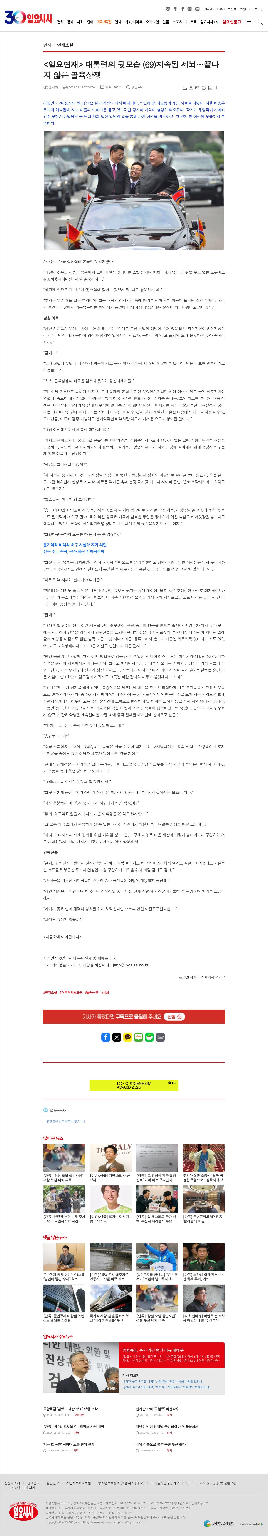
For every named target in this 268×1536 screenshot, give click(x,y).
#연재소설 (50, 992)
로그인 (259, 9)
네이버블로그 (189, 9)
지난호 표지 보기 (23, 1487)
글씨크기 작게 (223, 88)
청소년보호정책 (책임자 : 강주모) (121, 1483)
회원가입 (245, 9)
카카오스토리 (175, 9)
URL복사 (185, 88)
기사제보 (210, 9)
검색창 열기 (260, 22)
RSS (189, 1483)
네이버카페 (149, 1037)
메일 (197, 88)
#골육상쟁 (92, 992)
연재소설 (65, 45)
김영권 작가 (50, 87)
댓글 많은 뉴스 (54, 1237)
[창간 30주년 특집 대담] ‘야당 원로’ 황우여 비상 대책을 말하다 (163, 1381)
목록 (191, 88)
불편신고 (53, 1483)
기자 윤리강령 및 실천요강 (217, 1483)
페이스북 (182, 9)
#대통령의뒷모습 (71, 992)
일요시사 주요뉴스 (58, 1336)
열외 (197, 9)
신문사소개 (12, 1483)
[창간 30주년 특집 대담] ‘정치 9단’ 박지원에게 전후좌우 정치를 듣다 (166, 1387)
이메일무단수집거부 (165, 1483)
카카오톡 (127, 1037)
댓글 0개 (137, 87)
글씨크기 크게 (216, 88)
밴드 (160, 1037)
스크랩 (210, 88)
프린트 (204, 88)
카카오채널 (168, 9)
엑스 (116, 1037)
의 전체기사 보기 (200, 977)
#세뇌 (105, 992)
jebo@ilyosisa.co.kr (130, 965)
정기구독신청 (227, 9)
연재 (47, 45)
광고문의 (33, 1483)
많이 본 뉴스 (53, 1138)
